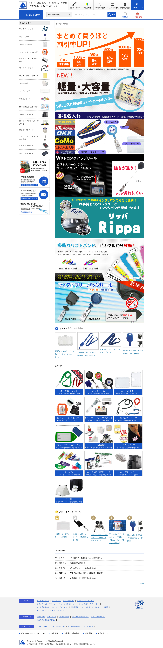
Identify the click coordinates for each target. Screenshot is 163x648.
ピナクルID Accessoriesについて (33, 633)
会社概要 (54, 633)
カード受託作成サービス (45, 607)
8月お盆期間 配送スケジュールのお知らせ (86, 558)
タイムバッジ (83, 604)
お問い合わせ (103, 633)
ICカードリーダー (43, 610)
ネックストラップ (43, 601)
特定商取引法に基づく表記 (46, 620)
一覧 (142, 583)
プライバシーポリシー (57, 626)
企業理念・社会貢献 (71, 633)
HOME (58, 24)
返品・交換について (98, 617)
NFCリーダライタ (58, 610)
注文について (51, 617)
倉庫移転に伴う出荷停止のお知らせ (83, 578)
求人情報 (88, 633)
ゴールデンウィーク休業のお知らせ (83, 568)
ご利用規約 (41, 617)
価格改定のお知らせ (77, 563)
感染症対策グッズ (77, 607)
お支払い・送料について (80, 617)
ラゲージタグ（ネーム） (67, 604)
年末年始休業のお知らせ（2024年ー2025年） (87, 573)
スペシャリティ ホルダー (85, 601)
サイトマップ (88, 626)
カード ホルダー (68, 601)
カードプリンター (62, 607)
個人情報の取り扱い (75, 626)
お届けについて (64, 617)
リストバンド (94, 604)
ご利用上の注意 (42, 626)
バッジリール (56, 601)
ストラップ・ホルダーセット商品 (96, 607)
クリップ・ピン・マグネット (47, 604)
